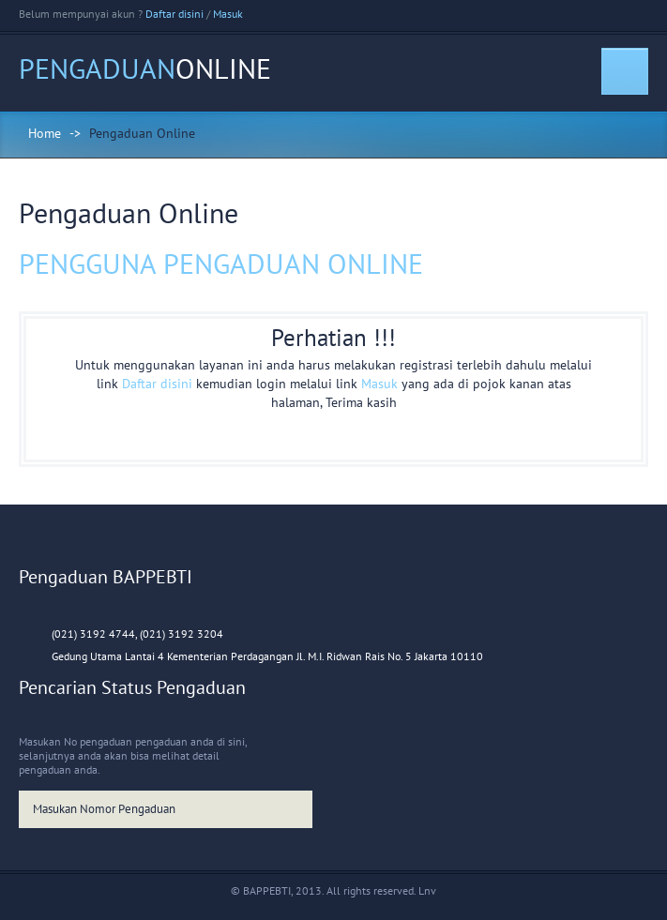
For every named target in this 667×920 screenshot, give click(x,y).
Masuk (228, 14)
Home (44, 133)
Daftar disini (174, 14)
